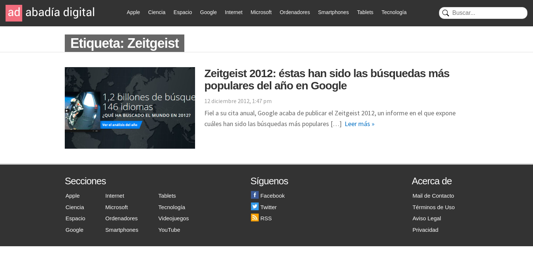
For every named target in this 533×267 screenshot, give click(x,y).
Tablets (365, 12)
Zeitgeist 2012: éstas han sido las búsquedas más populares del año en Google (326, 79)
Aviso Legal (426, 218)
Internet (233, 12)
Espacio (183, 12)
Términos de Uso (433, 207)
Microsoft (261, 12)
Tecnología (394, 12)
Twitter (263, 207)
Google (208, 12)
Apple (133, 12)
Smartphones (333, 12)
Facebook (268, 195)
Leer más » (360, 123)
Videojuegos (173, 218)
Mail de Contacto (433, 195)
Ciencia (156, 12)
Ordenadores (295, 12)
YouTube (169, 230)
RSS (261, 218)
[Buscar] (483, 13)
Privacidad (425, 230)
